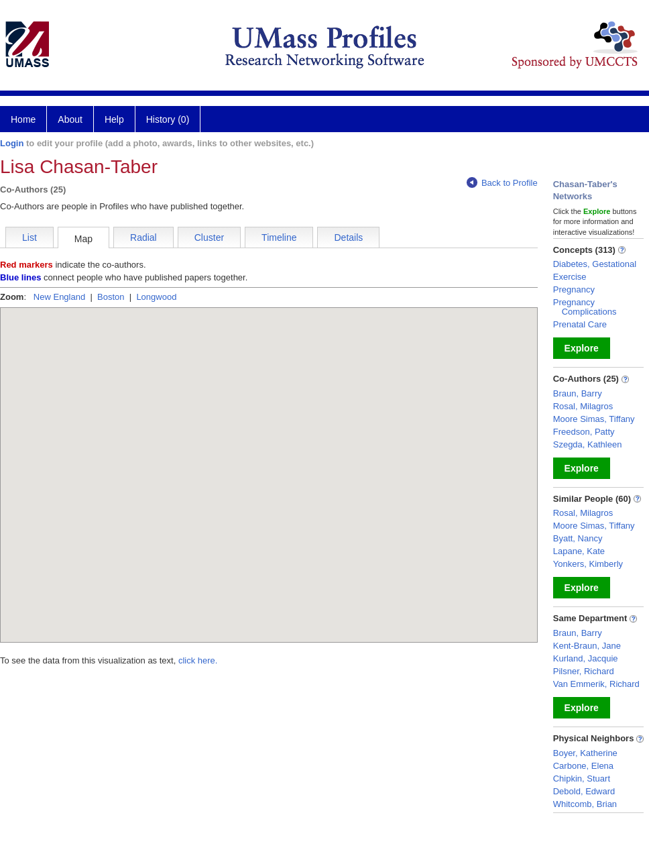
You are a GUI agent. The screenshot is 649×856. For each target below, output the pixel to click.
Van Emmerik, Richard (596, 684)
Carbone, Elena (583, 766)
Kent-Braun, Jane (587, 646)
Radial (143, 237)
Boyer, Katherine (585, 753)
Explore (582, 348)
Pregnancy (574, 289)
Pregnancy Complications (585, 307)
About (70, 119)
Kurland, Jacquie (585, 658)
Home (23, 119)
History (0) (168, 119)
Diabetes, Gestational (594, 264)
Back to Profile (502, 183)
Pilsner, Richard (583, 671)
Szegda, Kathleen (587, 444)
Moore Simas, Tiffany (594, 419)
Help (114, 119)
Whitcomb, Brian (585, 804)
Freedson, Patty (584, 432)
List (29, 237)
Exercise (570, 277)
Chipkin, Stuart (581, 778)
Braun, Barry (577, 393)
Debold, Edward (584, 791)
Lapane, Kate (579, 551)
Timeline (278, 237)
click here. (198, 660)
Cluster (209, 237)
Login (11, 143)
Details (348, 237)
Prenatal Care (580, 324)
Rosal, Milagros (583, 406)
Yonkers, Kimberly (588, 564)
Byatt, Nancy (578, 538)
